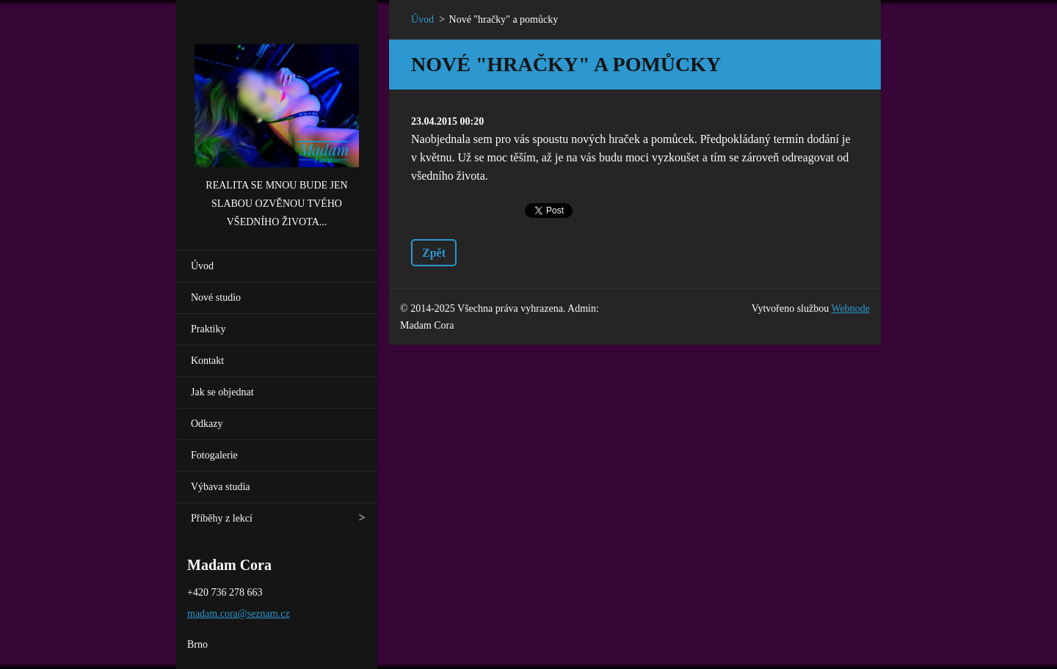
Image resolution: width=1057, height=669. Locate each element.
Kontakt (207, 360)
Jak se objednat (222, 392)
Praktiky (208, 328)
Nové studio (216, 297)
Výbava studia (220, 486)
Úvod (202, 265)
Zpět (434, 252)
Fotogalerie (214, 455)
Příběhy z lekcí (222, 518)
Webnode (850, 308)
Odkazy (207, 423)
